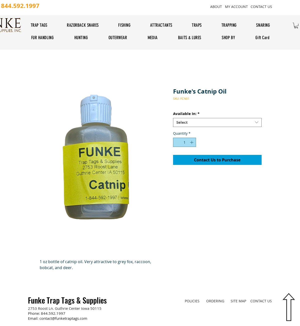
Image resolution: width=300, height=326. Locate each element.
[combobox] (217, 122)
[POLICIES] (192, 301)
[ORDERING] (215, 301)
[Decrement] (177, 142)
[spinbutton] (184, 142)
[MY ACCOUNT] (236, 6)
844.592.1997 (53, 313)
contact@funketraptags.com (63, 318)
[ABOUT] (216, 6)
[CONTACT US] (261, 6)
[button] (296, 25)
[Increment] (192, 142)
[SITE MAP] (238, 301)
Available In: (186, 113)
